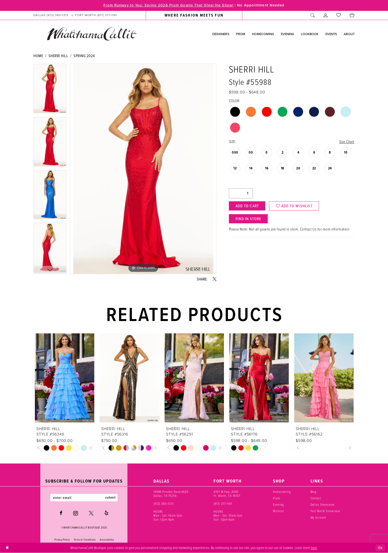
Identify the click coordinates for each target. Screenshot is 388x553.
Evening (278, 504)
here (314, 547)
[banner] (92, 33)
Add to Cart (247, 206)
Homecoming (282, 491)
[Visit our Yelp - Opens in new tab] (106, 513)
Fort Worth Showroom (325, 511)
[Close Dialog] (7, 548)
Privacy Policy (62, 540)
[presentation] (64, 377)
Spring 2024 (84, 55)
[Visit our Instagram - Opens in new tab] (75, 513)
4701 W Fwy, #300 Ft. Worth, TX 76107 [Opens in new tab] (227, 493)
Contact (316, 498)
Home (38, 55)
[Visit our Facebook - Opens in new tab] (61, 513)
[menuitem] (75, 15)
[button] (325, 15)
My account (318, 517)
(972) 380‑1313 (163, 503)
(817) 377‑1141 (223, 503)
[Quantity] (241, 193)
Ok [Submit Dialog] (380, 548)
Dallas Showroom (323, 504)
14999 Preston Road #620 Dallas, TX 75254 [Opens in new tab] (171, 493)
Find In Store (248, 219)
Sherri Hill (58, 55)
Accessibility (107, 540)
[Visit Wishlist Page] (338, 15)
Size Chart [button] (346, 141)
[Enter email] (84, 497)
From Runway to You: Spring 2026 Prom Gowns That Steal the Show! (168, 5)
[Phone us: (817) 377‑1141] (96, 15)
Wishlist (278, 511)
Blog (313, 491)
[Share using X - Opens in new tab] (215, 279)
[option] (50, 90)
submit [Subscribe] (110, 497)
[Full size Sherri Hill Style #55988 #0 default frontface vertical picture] (143, 169)
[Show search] (312, 15)
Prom (276, 498)
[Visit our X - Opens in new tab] (91, 513)
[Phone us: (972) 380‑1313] (51, 15)
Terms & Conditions (85, 540)
